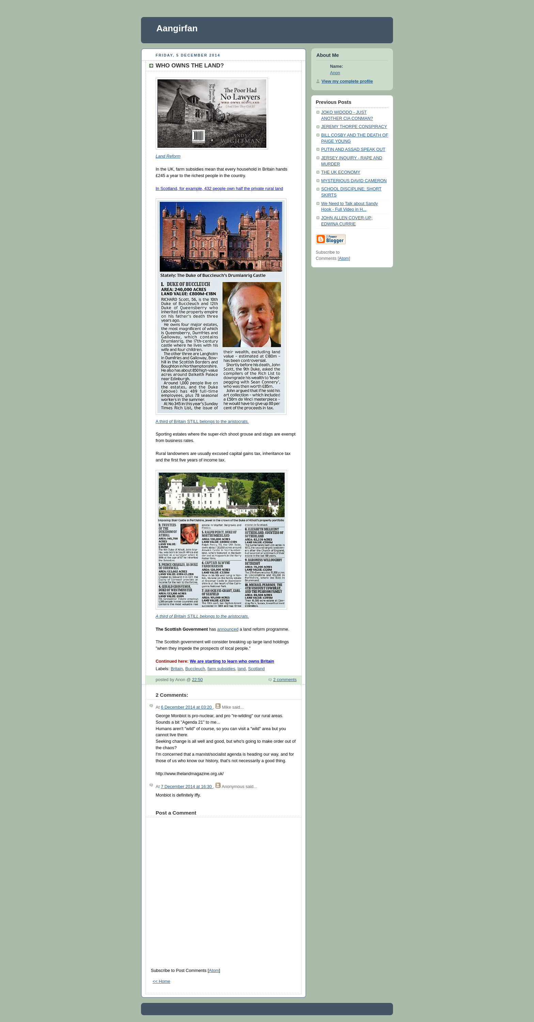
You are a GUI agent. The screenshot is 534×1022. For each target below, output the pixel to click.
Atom (214, 970)
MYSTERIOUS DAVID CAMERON (354, 180)
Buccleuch (195, 668)
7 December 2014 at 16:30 (187, 786)
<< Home (161, 981)
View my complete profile (347, 81)
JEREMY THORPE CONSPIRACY (354, 126)
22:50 (197, 679)
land (241, 668)
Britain (177, 668)
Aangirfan (177, 28)
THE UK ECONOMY (340, 172)
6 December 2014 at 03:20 (187, 707)
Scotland (256, 668)
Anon (335, 72)
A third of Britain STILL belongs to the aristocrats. (202, 421)
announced (227, 629)
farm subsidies (221, 668)
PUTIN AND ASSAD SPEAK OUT (353, 149)
